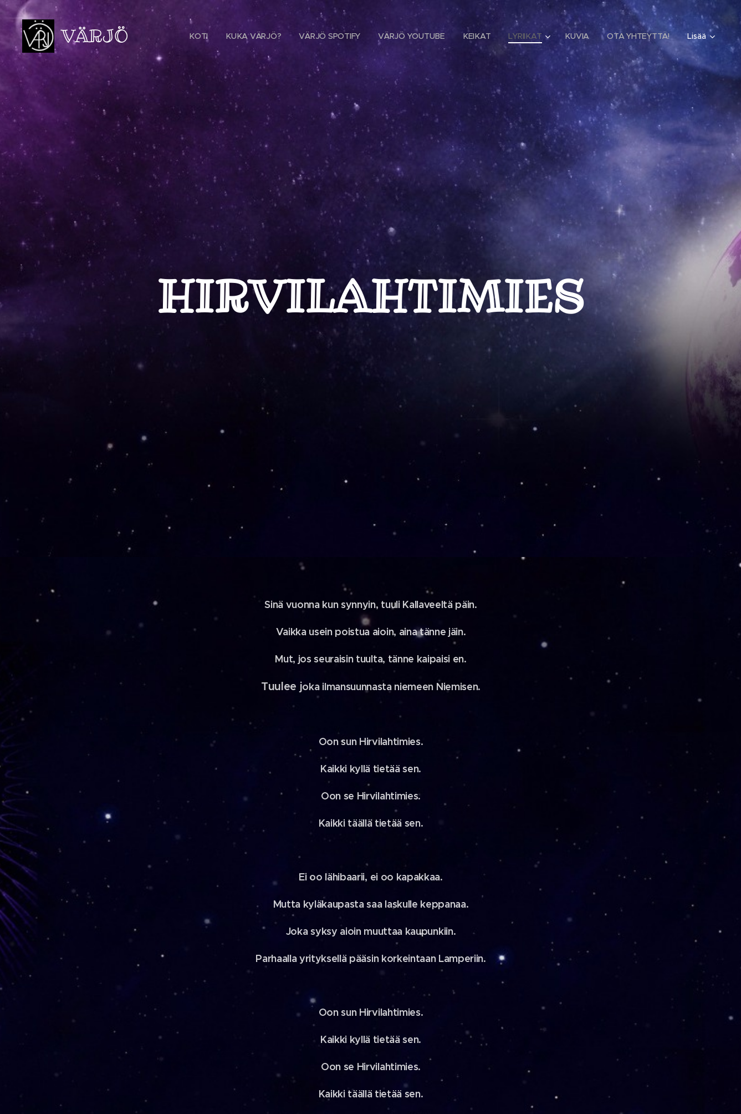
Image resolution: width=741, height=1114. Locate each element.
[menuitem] (201, 36)
